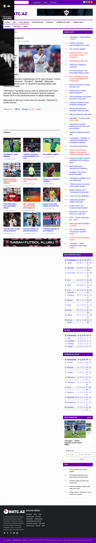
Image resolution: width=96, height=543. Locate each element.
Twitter (84, 2)
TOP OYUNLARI (24, 22)
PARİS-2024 (49, 22)
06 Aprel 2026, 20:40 (50, 208)
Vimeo (14, 533)
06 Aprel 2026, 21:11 (50, 183)
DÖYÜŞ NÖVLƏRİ (37, 22)
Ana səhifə (7, 540)
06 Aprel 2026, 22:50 (10, 159)
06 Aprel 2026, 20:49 (30, 210)
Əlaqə (45, 2)
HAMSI (89, 417)
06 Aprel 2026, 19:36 (30, 233)
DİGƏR (25, 26)
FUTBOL (7, 22)
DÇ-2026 (7, 26)
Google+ (89, 2)
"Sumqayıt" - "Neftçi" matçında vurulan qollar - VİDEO (73, 443)
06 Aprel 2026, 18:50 (50, 233)
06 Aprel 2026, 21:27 (30, 183)
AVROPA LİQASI (78, 22)
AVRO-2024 (16, 26)
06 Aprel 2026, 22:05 (50, 157)
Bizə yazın (53, 2)
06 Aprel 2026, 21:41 (10, 185)
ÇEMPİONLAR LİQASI (63, 22)
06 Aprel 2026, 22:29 (30, 160)
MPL (14, 22)
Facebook (87, 2)
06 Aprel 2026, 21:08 (10, 210)
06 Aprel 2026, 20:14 (10, 233)
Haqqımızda (37, 2)
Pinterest (92, 2)
